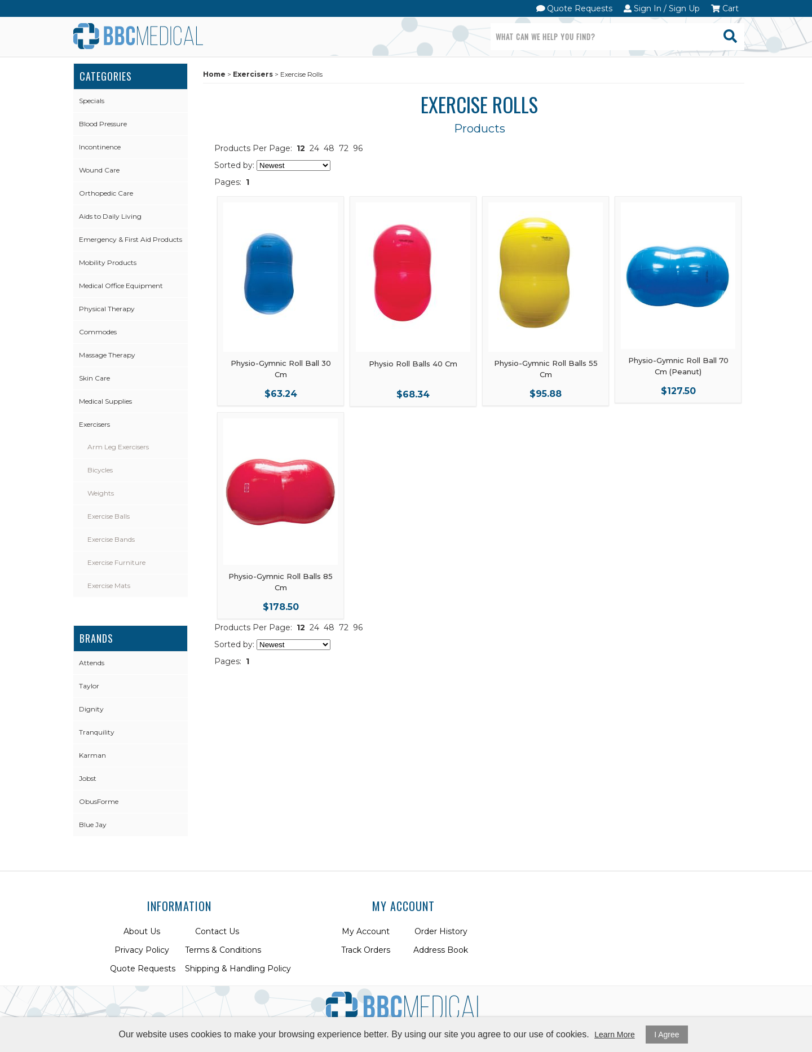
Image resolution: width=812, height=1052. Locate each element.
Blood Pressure (103, 124)
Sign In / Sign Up (662, 8)
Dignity (91, 709)
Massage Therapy (107, 355)
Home (214, 74)
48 (329, 148)
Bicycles (100, 470)
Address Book (440, 950)
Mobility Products (107, 262)
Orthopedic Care (106, 193)
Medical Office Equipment (121, 285)
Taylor (89, 686)
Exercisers (94, 424)
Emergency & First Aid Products (130, 239)
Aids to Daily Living (110, 216)
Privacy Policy (141, 950)
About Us (141, 931)
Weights (100, 493)
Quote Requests (574, 8)
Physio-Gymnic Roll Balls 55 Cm (546, 369)
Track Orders (365, 950)
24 (314, 148)
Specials (91, 100)
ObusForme (98, 801)
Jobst (87, 778)
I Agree (666, 1034)
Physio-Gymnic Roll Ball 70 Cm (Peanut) (678, 366)
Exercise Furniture (116, 562)
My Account (366, 931)
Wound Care (99, 170)
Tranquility (96, 732)
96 (358, 148)
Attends (91, 662)
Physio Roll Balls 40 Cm (413, 363)
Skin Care (94, 378)
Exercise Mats (108, 585)
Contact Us (217, 931)
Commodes (98, 332)
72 (343, 148)
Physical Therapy (107, 308)
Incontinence (100, 147)
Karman (92, 755)
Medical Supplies (105, 401)
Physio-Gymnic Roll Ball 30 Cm (281, 369)
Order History (440, 931)
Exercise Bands (111, 539)
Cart (725, 8)
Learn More (614, 1034)
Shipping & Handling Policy (238, 968)
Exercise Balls (108, 516)
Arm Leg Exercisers (118, 447)
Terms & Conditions (223, 950)
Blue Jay (93, 824)
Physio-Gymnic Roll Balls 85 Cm (280, 582)
